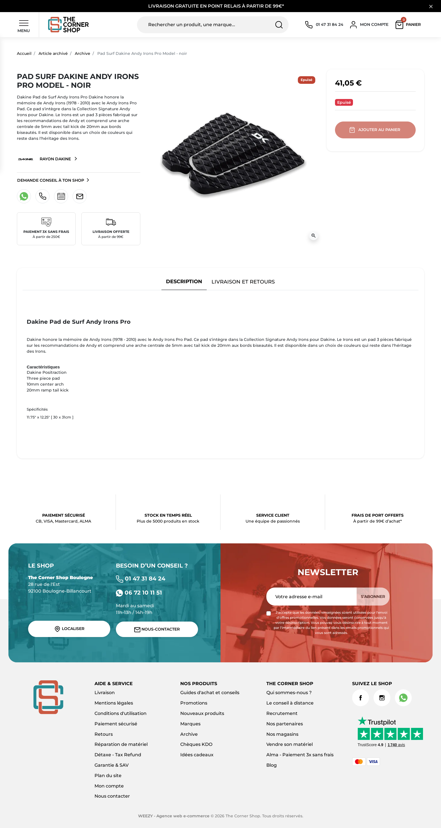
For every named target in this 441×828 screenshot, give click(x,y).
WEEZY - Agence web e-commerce (174, 815)
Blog (271, 765)
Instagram (382, 697)
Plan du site (108, 775)
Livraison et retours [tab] (243, 282)
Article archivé (53, 53)
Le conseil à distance (290, 703)
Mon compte (109, 786)
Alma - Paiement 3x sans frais (300, 754)
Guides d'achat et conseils (209, 692)
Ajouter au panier (375, 130)
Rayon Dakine (44, 159)
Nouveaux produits (202, 713)
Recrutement (282, 713)
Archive (82, 53)
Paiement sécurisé (115, 723)
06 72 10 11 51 (139, 592)
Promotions (193, 703)
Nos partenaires (284, 723)
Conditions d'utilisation (120, 713)
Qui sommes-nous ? (289, 692)
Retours (103, 734)
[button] (409, 25)
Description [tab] (184, 281)
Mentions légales (113, 703)
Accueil (24, 53)
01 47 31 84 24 (140, 578)
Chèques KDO (196, 744)
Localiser (69, 629)
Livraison (104, 692)
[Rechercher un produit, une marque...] (213, 24)
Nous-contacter (157, 629)
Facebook (360, 697)
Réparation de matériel (121, 744)
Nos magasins (282, 734)
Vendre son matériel (289, 744)
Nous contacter (112, 796)
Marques (190, 723)
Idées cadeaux (196, 754)
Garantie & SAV (111, 765)
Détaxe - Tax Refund (117, 754)
